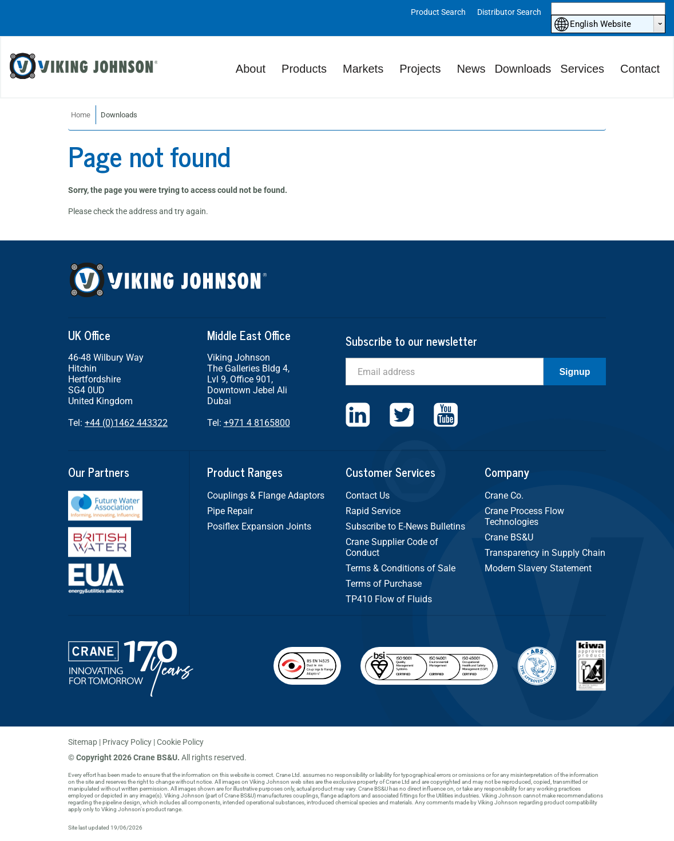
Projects (420, 68)
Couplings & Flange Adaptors (265, 495)
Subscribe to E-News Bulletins (405, 526)
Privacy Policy (127, 742)
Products (304, 68)
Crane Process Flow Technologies (524, 516)
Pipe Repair (230, 511)
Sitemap (82, 742)
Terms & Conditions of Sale (400, 568)
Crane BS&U (509, 537)
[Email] (445, 371)
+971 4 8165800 (257, 422)
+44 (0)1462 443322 (126, 422)
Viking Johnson (85, 67)
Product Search (438, 12)
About (250, 68)
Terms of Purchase (384, 583)
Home (80, 114)
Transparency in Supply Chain (545, 552)
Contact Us (368, 495)
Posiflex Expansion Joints (259, 526)
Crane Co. (504, 495)
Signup (574, 372)
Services (582, 68)
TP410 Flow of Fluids (389, 599)
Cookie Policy (180, 742)
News (471, 68)
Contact (640, 68)
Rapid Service (373, 511)
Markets (363, 68)
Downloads (522, 68)
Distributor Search (509, 12)
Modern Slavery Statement (538, 568)
